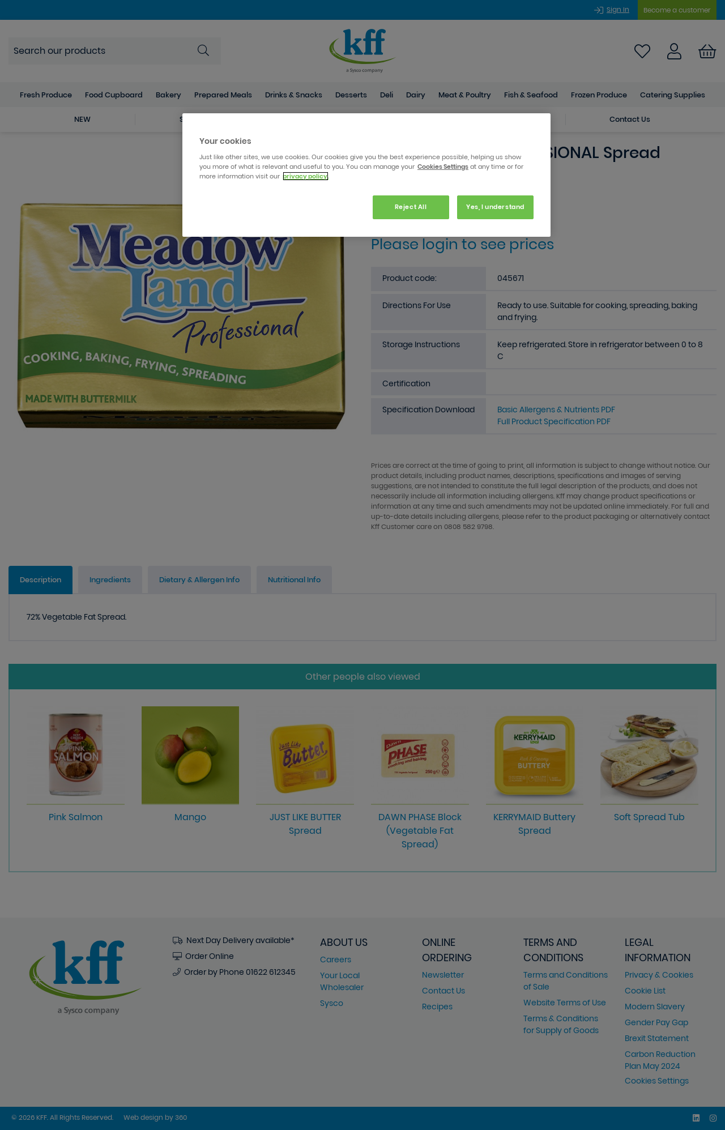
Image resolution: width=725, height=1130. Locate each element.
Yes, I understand (495, 206)
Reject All (411, 206)
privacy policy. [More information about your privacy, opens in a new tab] (306, 176)
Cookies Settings (442, 166)
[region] (366, 175)
